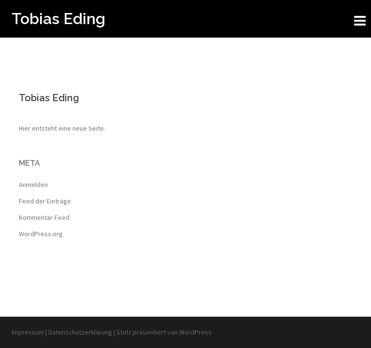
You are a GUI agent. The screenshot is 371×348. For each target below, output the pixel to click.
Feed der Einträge (45, 201)
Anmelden (33, 184)
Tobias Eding (58, 18)
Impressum (28, 332)
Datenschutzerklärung (81, 332)
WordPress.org (41, 233)
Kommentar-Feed (44, 217)
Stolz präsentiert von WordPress (164, 332)
